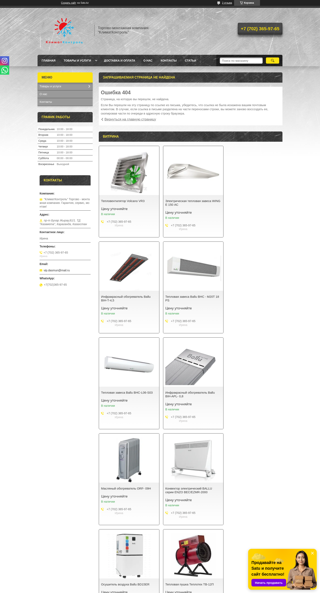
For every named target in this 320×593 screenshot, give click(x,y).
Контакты (169, 60)
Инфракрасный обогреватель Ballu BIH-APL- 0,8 (250, 298)
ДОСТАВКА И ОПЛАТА (179, 569)
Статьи (190, 60)
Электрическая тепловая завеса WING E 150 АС (186, 202)
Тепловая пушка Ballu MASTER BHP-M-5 (189, 490)
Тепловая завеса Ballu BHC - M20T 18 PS (128, 298)
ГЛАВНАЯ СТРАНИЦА (242, 564)
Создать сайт (68, 2)
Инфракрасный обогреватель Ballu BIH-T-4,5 (250, 202)
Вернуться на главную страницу (130, 119)
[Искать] (272, 60)
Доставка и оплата (119, 60)
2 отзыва (227, 2)
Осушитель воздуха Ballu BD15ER (250, 392)
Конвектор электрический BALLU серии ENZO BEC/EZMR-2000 (186, 394)
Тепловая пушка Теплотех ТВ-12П (125, 488)
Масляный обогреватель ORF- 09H (126, 392)
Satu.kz (177, 585)
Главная (49, 60)
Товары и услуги (77, 60)
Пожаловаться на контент (205, 589)
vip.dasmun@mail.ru (57, 270)
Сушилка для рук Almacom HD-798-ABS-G (251, 490)
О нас (147, 60)
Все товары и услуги (189, 532)
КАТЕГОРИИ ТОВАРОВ (55, 564)
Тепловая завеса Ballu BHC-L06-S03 (189, 296)
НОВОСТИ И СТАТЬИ (116, 569)
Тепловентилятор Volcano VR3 (122, 201)
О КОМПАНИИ (111, 564)
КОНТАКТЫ (172, 564)
